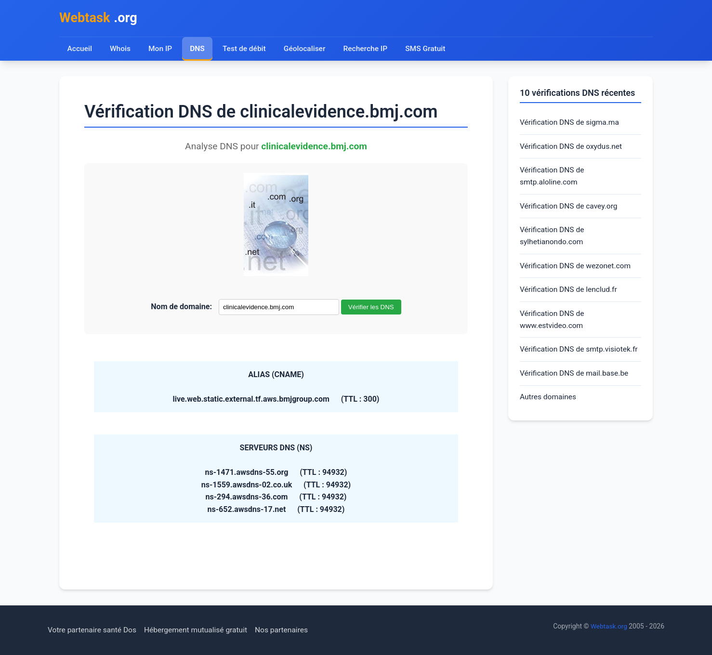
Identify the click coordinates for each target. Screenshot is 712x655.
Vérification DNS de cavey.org (570, 208)
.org (99, 18)
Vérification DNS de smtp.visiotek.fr (553, 361)
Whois (120, 49)
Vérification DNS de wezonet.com (577, 270)
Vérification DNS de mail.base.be (576, 392)
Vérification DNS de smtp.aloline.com (553, 178)
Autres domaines (549, 416)
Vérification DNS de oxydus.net (572, 147)
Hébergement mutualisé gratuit (200, 630)
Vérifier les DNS (371, 308)
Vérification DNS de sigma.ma (571, 123)
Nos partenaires (288, 630)
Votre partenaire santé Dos (93, 630)
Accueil (79, 49)
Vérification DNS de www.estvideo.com (553, 325)
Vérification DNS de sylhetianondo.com (553, 239)
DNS (198, 49)
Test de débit (245, 49)
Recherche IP (368, 49)
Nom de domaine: (181, 307)
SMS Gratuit (428, 49)
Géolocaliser (306, 49)
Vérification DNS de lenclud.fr (570, 294)
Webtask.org (608, 626)
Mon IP (160, 49)
